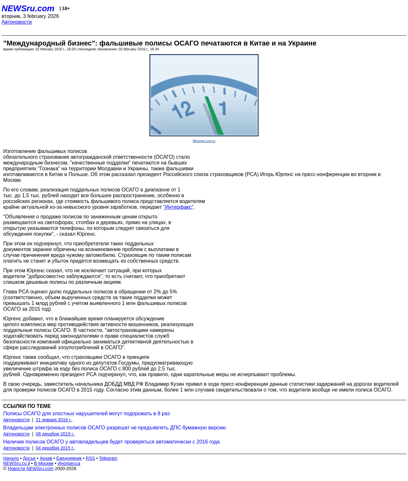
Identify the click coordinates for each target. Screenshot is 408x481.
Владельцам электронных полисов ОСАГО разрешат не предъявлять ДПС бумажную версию (114, 427)
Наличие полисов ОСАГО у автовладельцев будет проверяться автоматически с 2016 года (111, 441)
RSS (90, 458)
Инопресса (69, 463)
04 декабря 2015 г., (55, 448)
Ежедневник (69, 458)
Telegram (108, 458)
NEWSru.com (28, 8)
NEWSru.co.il (16, 463)
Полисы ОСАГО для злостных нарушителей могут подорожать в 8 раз (86, 413)
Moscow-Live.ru (204, 141)
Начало (11, 458)
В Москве (44, 463)
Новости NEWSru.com (31, 468)
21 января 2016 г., (54, 419)
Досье (29, 458)
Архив (46, 458)
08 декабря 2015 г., (55, 433)
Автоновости (17, 22)
